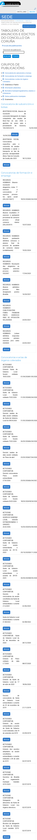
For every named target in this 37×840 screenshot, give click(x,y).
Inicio (27, 21)
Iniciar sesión (29, 26)
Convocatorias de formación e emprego (18, 76)
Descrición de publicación (12, 50)
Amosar (15, 134)
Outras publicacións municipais (15, 96)
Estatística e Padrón (12, 85)
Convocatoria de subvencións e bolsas (18, 73)
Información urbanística (13, 88)
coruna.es (19, 21)
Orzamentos (9, 99)
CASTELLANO (21, 12)
